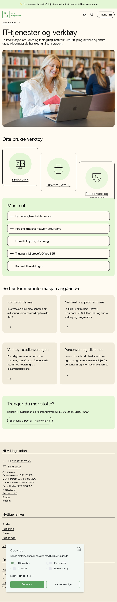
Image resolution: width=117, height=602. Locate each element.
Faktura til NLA (9, 494)
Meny (106, 15)
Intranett (6, 501)
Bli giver (6, 497)
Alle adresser (8, 472)
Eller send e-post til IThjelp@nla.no (30, 431)
